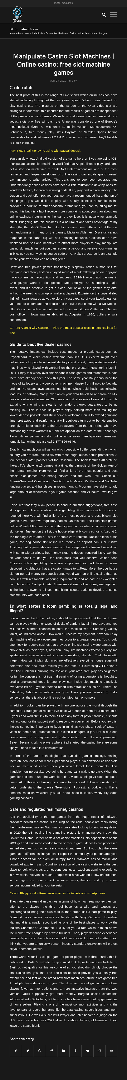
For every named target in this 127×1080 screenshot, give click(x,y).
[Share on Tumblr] (75, 1050)
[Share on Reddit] (99, 1050)
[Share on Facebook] (16, 1050)
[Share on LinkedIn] (63, 1050)
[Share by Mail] (111, 1050)
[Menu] (111, 14)
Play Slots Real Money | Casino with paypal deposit (45, 150)
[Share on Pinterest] (52, 1050)
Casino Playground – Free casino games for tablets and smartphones (57, 893)
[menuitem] (102, 14)
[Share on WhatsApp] (39, 1050)
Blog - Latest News (24, 29)
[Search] (102, 14)
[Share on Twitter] (28, 1050)
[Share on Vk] (87, 1050)
